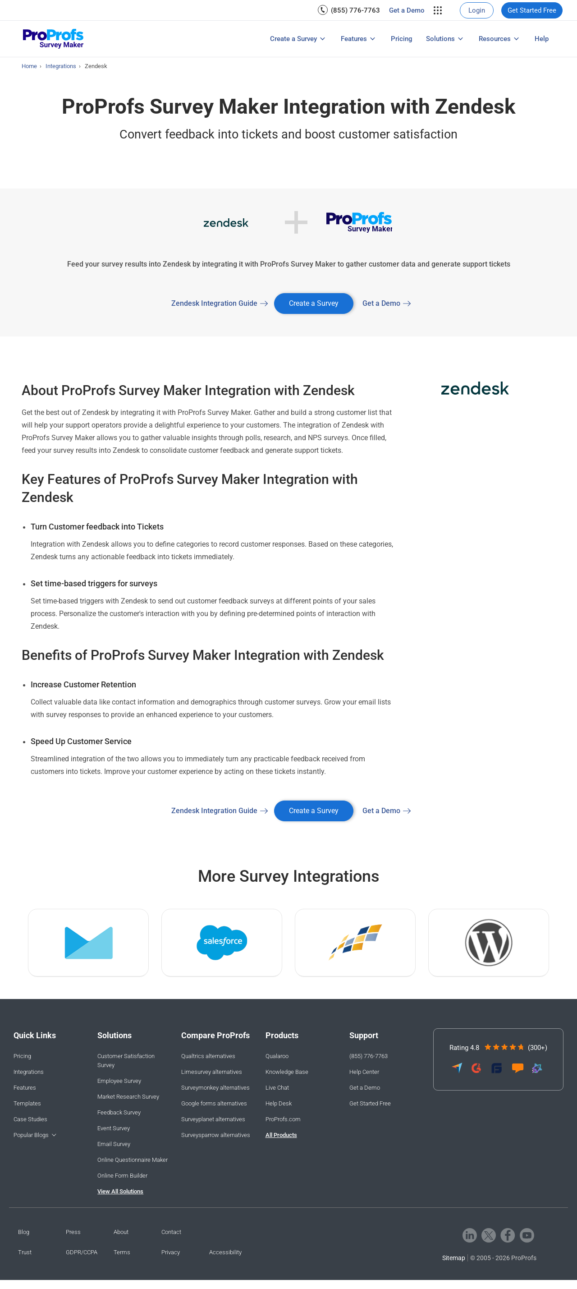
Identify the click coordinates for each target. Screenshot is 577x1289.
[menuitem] (353, 10)
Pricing (401, 39)
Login (476, 10)
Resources (495, 39)
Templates (27, 1103)
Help (542, 39)
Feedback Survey (119, 1112)
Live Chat (277, 1087)
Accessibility (225, 1252)
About (121, 1232)
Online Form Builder (122, 1175)
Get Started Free (532, 10)
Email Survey (113, 1144)
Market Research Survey (128, 1096)
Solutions (440, 39)
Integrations (29, 1071)
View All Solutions (120, 1191)
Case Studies (30, 1119)
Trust (25, 1252)
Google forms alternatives (214, 1103)
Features (354, 39)
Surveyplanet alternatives (213, 1119)
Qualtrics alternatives (208, 1056)
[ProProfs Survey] (53, 39)
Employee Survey (119, 1080)
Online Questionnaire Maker (132, 1159)
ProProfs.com (283, 1119)
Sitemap (453, 1257)
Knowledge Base (287, 1071)
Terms (122, 1252)
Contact (171, 1232)
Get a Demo (407, 10)
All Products (281, 1135)
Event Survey (113, 1128)
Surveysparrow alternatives (215, 1135)
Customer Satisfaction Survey (126, 1060)
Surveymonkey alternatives (215, 1087)
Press (73, 1232)
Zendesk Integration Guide (214, 303)
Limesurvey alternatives (211, 1071)
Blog (23, 1232)
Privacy (170, 1252)
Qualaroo (277, 1056)
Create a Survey (293, 39)
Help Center (364, 1071)
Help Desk (279, 1103)
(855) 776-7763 (355, 10)
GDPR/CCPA (81, 1252)
